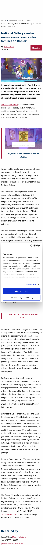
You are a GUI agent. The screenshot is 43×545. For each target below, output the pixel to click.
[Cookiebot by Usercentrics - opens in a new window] (30, 245)
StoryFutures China (9, 514)
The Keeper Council (9, 104)
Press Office (9, 46)
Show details (30, 284)
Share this (36, 48)
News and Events (16, 20)
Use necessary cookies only (21, 298)
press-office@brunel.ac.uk (12, 543)
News (29, 20)
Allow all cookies (21, 291)
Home (3, 20)
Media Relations (19, 537)
